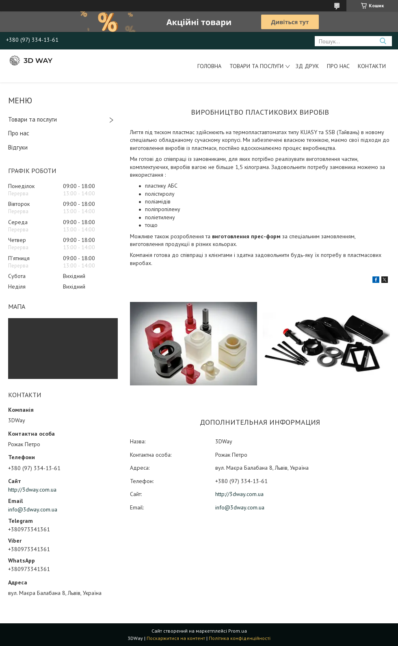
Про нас (338, 66)
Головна (209, 66)
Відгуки (18, 147)
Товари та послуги (256, 66)
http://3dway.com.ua (32, 489)
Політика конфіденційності (239, 638)
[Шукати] (383, 41)
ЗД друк (307, 66)
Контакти (372, 66)
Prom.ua (237, 631)
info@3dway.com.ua (32, 509)
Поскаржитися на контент (176, 638)
